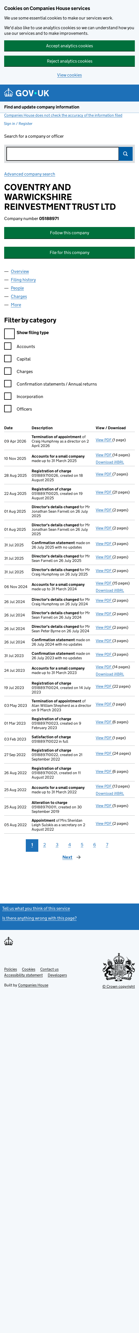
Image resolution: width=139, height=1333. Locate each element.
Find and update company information (41, 107)
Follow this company (69, 232)
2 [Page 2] (44, 844)
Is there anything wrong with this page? (39, 918)
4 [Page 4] (69, 844)
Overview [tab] (20, 271)
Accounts (19, 347)
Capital (17, 359)
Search (126, 154)
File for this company (69, 252)
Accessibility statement (23, 974)
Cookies (28, 969)
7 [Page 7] (107, 844)
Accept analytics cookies (69, 45)
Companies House (33, 985)
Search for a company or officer (34, 136)
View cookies (69, 75)
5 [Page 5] (82, 844)
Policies (10, 969)
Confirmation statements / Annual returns (50, 384)
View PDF (104, 439)
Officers (18, 409)
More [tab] (16, 304)
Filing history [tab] (23, 279)
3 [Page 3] (57, 844)
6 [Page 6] (94, 844)
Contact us (49, 969)
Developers (57, 974)
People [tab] (17, 288)
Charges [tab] (19, 296)
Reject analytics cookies (69, 61)
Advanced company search (29, 174)
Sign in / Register (18, 123)
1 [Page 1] (32, 844)
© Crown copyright (118, 986)
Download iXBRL (110, 462)
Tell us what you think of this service (36, 908)
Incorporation (23, 397)
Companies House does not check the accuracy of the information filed (63, 115)
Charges (18, 372)
